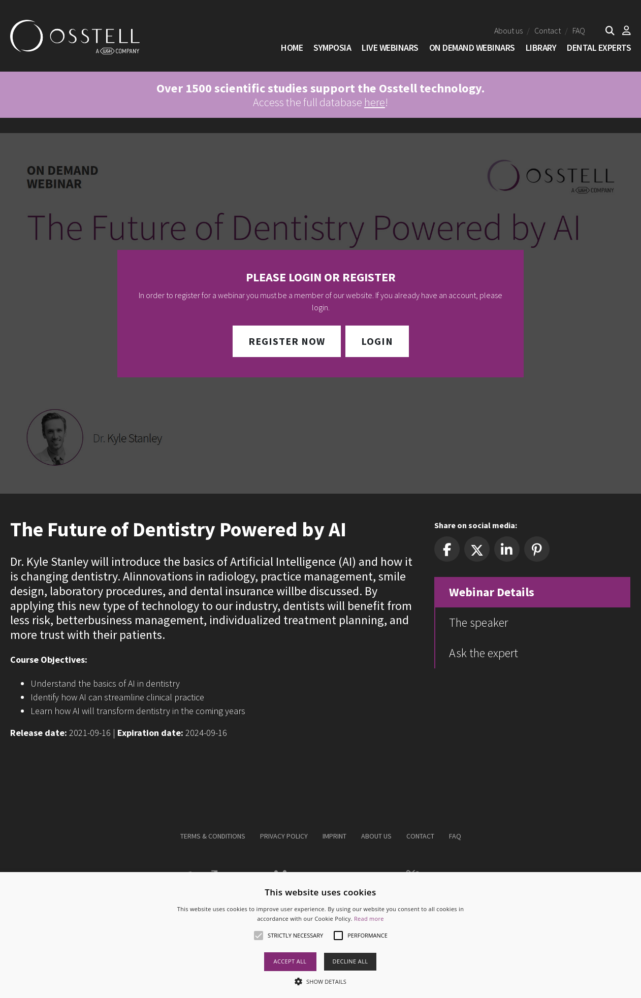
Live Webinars (390, 47)
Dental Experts (599, 47)
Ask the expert (483, 653)
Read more (369, 918)
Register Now (286, 341)
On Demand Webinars (472, 47)
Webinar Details (491, 592)
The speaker (478, 622)
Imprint (334, 836)
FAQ (578, 30)
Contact (547, 30)
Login (377, 341)
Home (292, 47)
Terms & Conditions (212, 836)
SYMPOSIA (332, 47)
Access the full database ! (320, 95)
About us (508, 30)
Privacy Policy (284, 836)
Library (541, 47)
